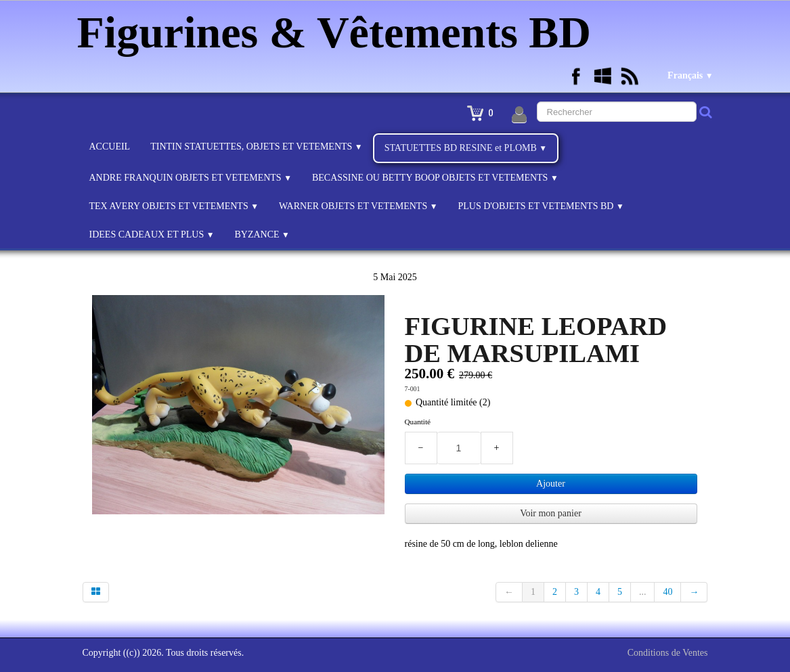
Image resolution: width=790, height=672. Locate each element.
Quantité (418, 422)
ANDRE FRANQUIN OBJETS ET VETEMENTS (190, 178)
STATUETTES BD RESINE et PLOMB (466, 148)
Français (690, 75)
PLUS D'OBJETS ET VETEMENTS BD (540, 206)
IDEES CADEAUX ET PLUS (152, 234)
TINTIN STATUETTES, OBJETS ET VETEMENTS (256, 146)
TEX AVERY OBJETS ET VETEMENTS (174, 206)
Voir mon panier (550, 513)
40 (667, 592)
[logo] (339, 30)
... (642, 592)
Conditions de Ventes (668, 653)
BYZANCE (261, 234)
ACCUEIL (110, 146)
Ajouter (550, 483)
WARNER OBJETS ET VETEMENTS (358, 206)
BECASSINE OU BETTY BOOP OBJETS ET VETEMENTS (435, 178)
